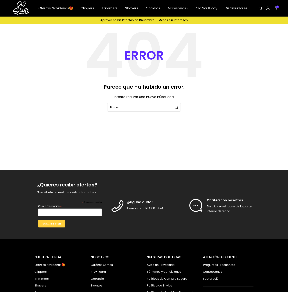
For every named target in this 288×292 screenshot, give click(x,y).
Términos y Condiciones (164, 272)
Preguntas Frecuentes (219, 265)
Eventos (96, 286)
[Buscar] (260, 8)
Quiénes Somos (102, 265)
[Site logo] (21, 8)
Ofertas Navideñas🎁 (50, 265)
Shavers (40, 286)
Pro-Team (98, 272)
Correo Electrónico (50, 206)
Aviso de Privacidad (160, 265)
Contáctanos (212, 272)
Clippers (41, 272)
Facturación (211, 279)
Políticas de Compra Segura (167, 279)
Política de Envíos (159, 286)
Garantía (97, 279)
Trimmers (42, 279)
